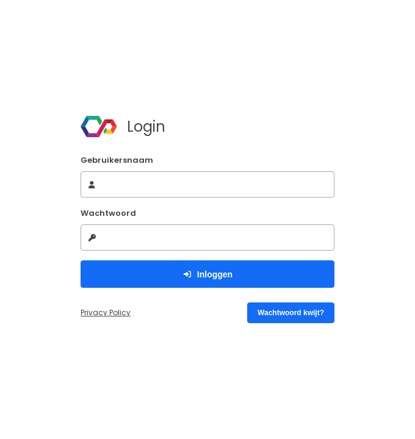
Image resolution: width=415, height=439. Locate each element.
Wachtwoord (108, 213)
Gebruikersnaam (117, 160)
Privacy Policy (106, 312)
